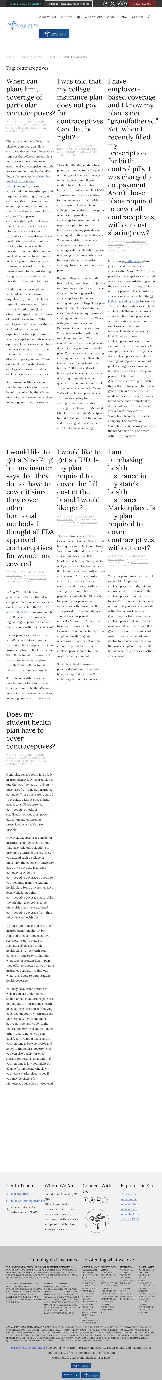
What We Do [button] (47, 17)
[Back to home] (22, 25)
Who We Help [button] (70, 17)
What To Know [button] (117, 17)
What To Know (130, 1214)
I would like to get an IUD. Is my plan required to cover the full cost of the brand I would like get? (79, 480)
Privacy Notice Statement (28, 1348)
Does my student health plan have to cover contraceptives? (30, 730)
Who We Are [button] (93, 17)
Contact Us (128, 1194)
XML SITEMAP (130, 1219)
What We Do (129, 1199)
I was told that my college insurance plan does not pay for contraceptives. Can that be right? (81, 109)
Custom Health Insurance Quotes (68, 3)
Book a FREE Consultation (25, 3)
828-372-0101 (142, 4)
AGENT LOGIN (81, 1365)
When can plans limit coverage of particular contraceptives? (30, 97)
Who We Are (129, 1209)
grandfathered (131, 261)
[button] (149, 16)
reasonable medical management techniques (28, 181)
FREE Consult (71, 1375)
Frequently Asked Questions (26, 129)
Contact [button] (137, 17)
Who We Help (130, 1204)
